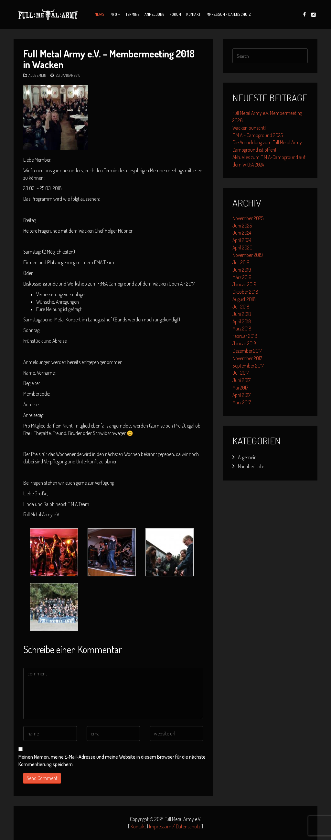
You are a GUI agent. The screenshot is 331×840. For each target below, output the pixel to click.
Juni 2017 (241, 380)
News (99, 14)
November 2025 (247, 218)
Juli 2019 (241, 262)
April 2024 (241, 240)
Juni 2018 (241, 314)
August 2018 (244, 299)
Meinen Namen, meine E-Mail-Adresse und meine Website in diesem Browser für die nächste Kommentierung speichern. (112, 760)
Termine (132, 14)
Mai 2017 (240, 387)
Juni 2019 (241, 270)
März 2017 (241, 402)
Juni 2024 (241, 232)
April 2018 (241, 321)
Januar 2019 (244, 284)
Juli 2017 (240, 372)
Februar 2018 (244, 336)
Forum (175, 14)
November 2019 (247, 255)
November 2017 (247, 358)
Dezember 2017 (247, 351)
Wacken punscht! (249, 128)
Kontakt (193, 14)
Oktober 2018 (245, 291)
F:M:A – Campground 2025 (257, 135)
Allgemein (37, 75)
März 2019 (241, 277)
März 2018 (241, 328)
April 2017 (241, 395)
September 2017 (248, 365)
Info (113, 14)
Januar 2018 (244, 343)
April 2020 (242, 247)
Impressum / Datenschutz (228, 14)
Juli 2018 (241, 306)
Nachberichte (251, 466)
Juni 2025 (242, 225)
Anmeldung (154, 14)
